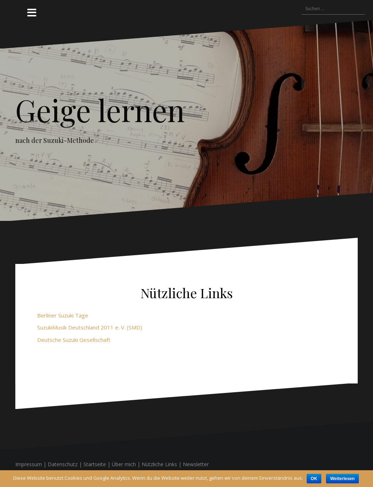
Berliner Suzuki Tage (62, 315)
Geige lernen (100, 110)
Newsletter (196, 464)
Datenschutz (63, 464)
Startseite (94, 464)
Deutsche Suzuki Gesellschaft (73, 339)
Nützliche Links (159, 464)
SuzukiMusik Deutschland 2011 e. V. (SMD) (89, 327)
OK (314, 478)
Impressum (28, 464)
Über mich (124, 464)
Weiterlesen (342, 478)
